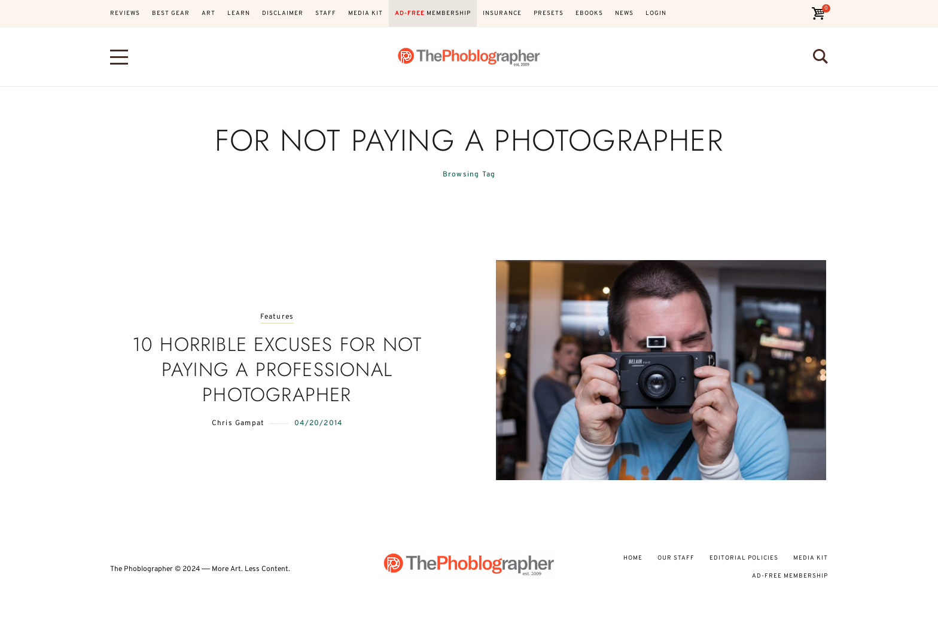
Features (277, 317)
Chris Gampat (238, 423)
